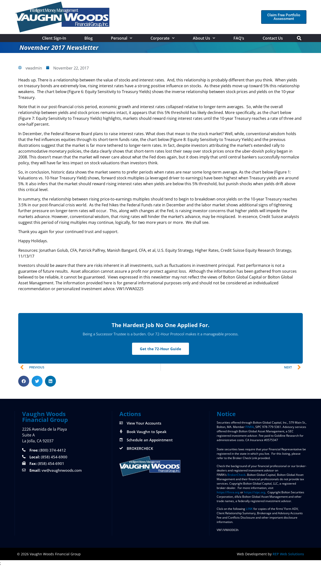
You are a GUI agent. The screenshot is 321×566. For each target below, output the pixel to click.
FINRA (249, 427)
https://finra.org (228, 492)
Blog (88, 38)
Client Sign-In (54, 38)
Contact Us (273, 38)
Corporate (163, 38)
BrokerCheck (236, 475)
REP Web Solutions (288, 554)
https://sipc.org (254, 492)
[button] (299, 38)
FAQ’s (238, 38)
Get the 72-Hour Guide (160, 348)
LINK (249, 509)
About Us (204, 38)
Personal (121, 38)
